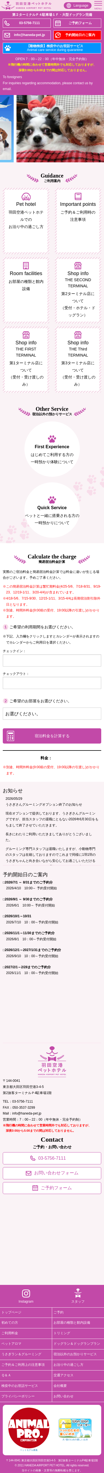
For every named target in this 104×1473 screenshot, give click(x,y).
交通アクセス (63, 1375)
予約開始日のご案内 (80, 35)
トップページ (11, 1312)
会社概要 (60, 1386)
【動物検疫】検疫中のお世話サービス (55, 48)
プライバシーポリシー (18, 1396)
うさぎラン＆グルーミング (21, 1354)
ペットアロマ (11, 1344)
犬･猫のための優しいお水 (75, 1429)
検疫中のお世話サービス (19, 1386)
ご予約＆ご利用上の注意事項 (23, 1365)
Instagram (26, 1301)
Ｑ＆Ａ (6, 1375)
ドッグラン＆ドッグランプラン (77, 1344)
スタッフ (78, 1301)
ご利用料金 (9, 1333)
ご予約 (59, 1312)
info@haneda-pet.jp (29, 35)
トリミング (62, 1333)
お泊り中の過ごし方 (68, 1365)
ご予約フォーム (80, 23)
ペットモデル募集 (28, 1429)
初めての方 (9, 1323)
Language (80, 5)
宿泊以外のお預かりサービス (75, 1354)
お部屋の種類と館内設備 (72, 1323)
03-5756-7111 (29, 23)
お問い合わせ (63, 1396)
